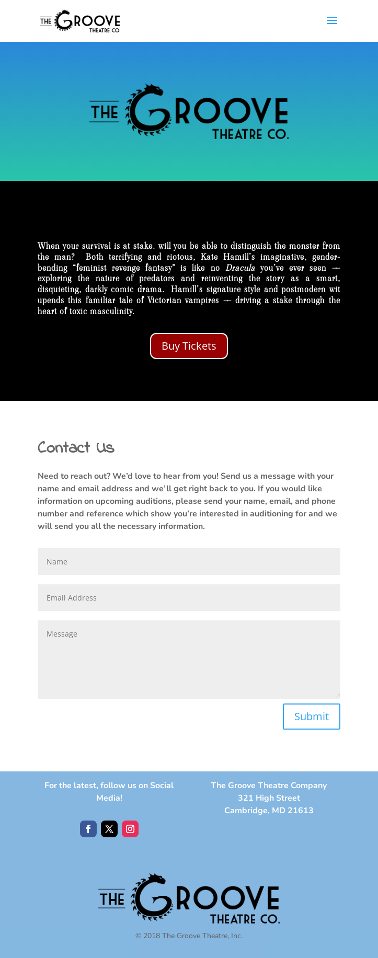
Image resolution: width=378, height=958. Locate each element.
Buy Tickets (189, 346)
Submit (311, 716)
